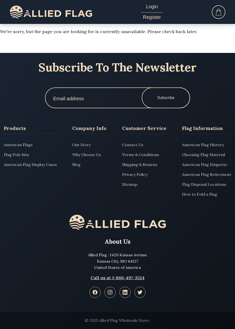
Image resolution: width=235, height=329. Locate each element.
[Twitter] (140, 292)
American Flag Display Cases (30, 164)
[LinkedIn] (125, 292)
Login (152, 6)
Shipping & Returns (139, 164)
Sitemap (129, 184)
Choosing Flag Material (203, 154)
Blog (76, 164)
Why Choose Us (86, 154)
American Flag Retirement (206, 174)
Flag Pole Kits (16, 154)
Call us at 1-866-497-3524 (118, 277)
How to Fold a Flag (199, 194)
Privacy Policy (134, 174)
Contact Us (132, 144)
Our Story (81, 144)
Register (152, 17)
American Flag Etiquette (204, 164)
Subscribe (165, 98)
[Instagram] (110, 292)
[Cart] (218, 12)
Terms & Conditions (140, 154)
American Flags (18, 144)
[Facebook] (95, 292)
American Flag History (203, 144)
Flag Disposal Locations (204, 184)
